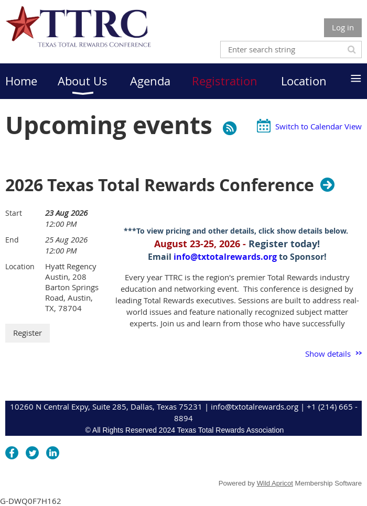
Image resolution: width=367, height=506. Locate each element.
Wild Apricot (275, 483)
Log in (343, 27)
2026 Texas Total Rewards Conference (159, 184)
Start (13, 213)
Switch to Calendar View (318, 126)
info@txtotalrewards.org (225, 256)
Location (20, 266)
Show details (328, 353)
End (12, 240)
